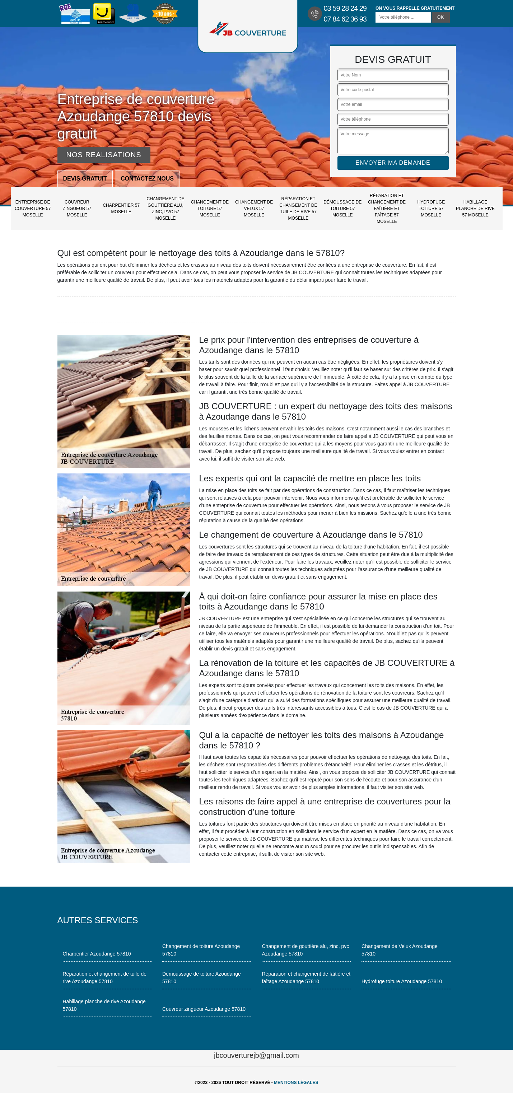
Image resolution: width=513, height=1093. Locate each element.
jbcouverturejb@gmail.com (256, 1055)
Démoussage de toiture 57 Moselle (342, 209)
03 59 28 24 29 (345, 8)
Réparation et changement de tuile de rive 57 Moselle (298, 208)
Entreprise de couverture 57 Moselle (33, 209)
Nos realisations (103, 155)
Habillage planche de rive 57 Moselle (475, 209)
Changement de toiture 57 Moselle (210, 209)
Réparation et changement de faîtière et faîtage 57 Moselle (387, 208)
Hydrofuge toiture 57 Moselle (431, 209)
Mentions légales (296, 1082)
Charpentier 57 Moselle (121, 208)
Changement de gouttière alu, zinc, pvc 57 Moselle (165, 208)
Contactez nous (147, 179)
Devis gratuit (85, 179)
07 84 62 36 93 (345, 19)
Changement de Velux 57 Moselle (254, 209)
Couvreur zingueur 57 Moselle (77, 209)
